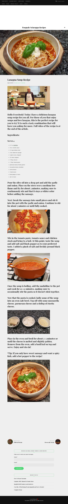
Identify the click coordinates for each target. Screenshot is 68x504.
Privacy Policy (14, 3)
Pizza (7, 3)
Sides (3, 3)
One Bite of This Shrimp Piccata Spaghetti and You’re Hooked (29, 487)
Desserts (28, 1)
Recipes (23, 82)
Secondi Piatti (13, 1)
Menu (64, 27)
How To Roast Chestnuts (20, 478)
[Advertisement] (34, 15)
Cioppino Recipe (18, 490)
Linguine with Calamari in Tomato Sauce (24, 481)
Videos (26, 3)
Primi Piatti (5, 1)
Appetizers (21, 1)
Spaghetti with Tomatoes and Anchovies (23, 484)
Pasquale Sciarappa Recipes (34, 27)
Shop (21, 3)
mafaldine (15, 145)
